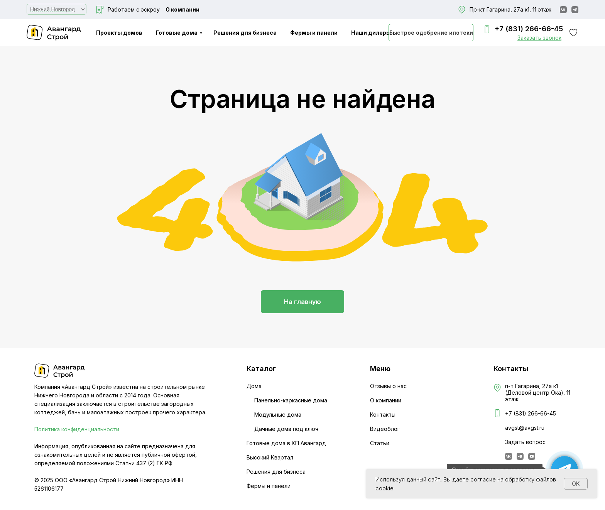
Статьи (379, 443)
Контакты (382, 414)
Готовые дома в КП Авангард (286, 443)
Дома (254, 386)
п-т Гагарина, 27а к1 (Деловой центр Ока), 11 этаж (537, 392)
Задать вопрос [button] (525, 442)
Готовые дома (177, 32)
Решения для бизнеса (245, 32)
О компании (182, 9)
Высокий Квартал (270, 457)
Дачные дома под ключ (286, 429)
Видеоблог (385, 429)
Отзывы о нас (388, 386)
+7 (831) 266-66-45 (529, 29)
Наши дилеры (371, 32)
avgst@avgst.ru (524, 427)
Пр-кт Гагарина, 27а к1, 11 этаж (510, 9)
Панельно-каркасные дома (290, 400)
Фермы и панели (314, 32)
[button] (539, 37)
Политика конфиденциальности (76, 429)
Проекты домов (119, 32)
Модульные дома (277, 414)
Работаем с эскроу (134, 9)
